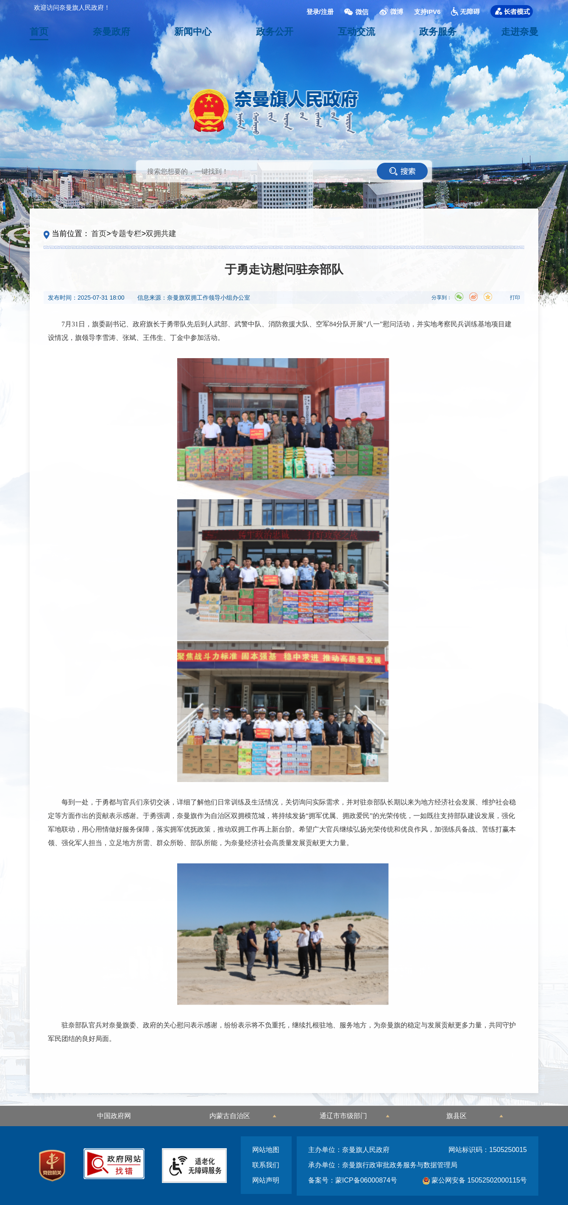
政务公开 (274, 31)
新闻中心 (193, 31)
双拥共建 (161, 233)
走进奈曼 (519, 31)
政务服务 (438, 31)
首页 (39, 31)
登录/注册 (320, 11)
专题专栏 (126, 233)
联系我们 (265, 1165)
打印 (515, 298)
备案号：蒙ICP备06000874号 (352, 1180)
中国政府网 (114, 1115)
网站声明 (265, 1180)
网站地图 (265, 1149)
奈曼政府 (111, 31)
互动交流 (356, 31)
